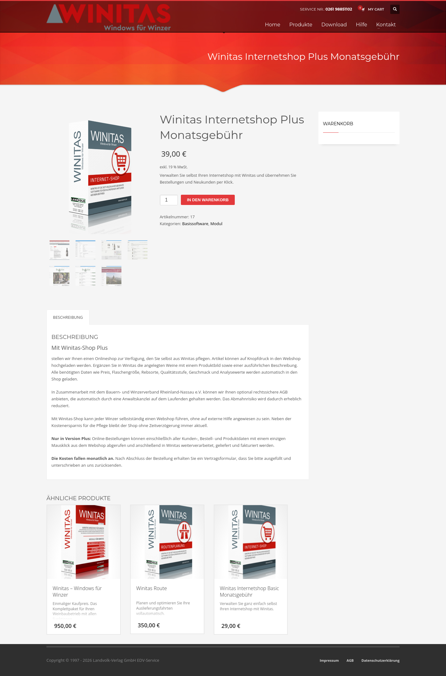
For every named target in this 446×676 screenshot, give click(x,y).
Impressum (329, 660)
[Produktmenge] (169, 200)
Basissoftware (195, 223)
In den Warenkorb (208, 200)
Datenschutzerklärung (380, 660)
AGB (350, 660)
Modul (216, 223)
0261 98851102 (339, 9)
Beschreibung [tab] (68, 317)
